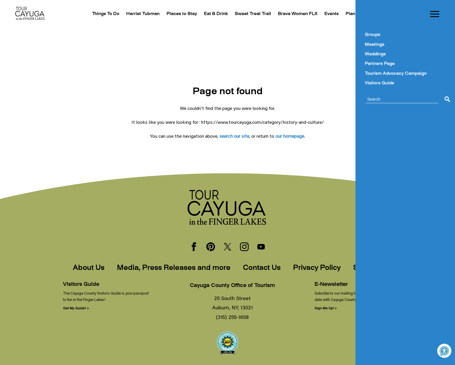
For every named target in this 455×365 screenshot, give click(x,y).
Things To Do (85, 14)
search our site (234, 136)
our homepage (289, 136)
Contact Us (262, 268)
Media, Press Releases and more (173, 268)
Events (327, 14)
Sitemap (367, 268)
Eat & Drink (203, 14)
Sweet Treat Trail (243, 14)
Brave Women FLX (291, 14)
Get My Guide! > (76, 308)
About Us (88, 268)
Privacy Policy (317, 268)
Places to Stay (166, 14)
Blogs (387, 14)
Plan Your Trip (358, 14)
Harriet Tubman (125, 14)
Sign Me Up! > (326, 308)
